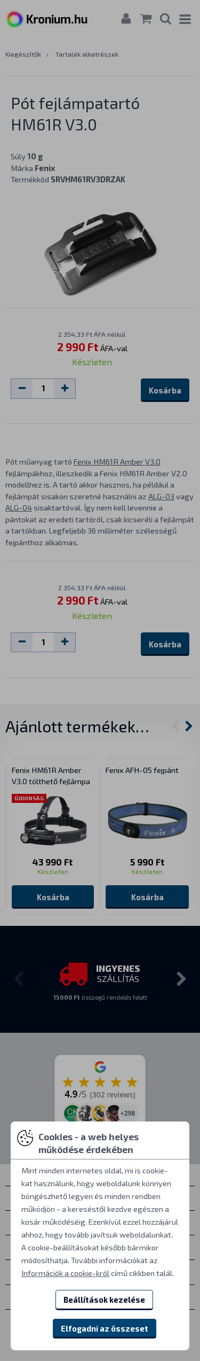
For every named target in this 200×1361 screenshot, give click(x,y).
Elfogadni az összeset (104, 1328)
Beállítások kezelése (104, 1299)
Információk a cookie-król (65, 1273)
